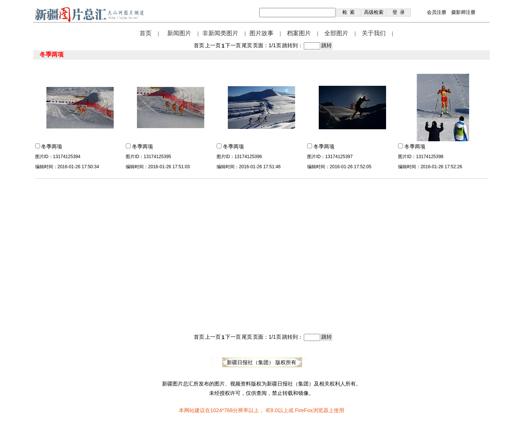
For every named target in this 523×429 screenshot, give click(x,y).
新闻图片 (179, 33)
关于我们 (374, 33)
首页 (146, 33)
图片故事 (261, 33)
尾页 (247, 45)
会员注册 (436, 12)
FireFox (303, 410)
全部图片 (336, 33)
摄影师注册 (463, 12)
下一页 (233, 45)
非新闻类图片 (220, 33)
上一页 (213, 45)
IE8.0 (272, 410)
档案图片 (299, 33)
